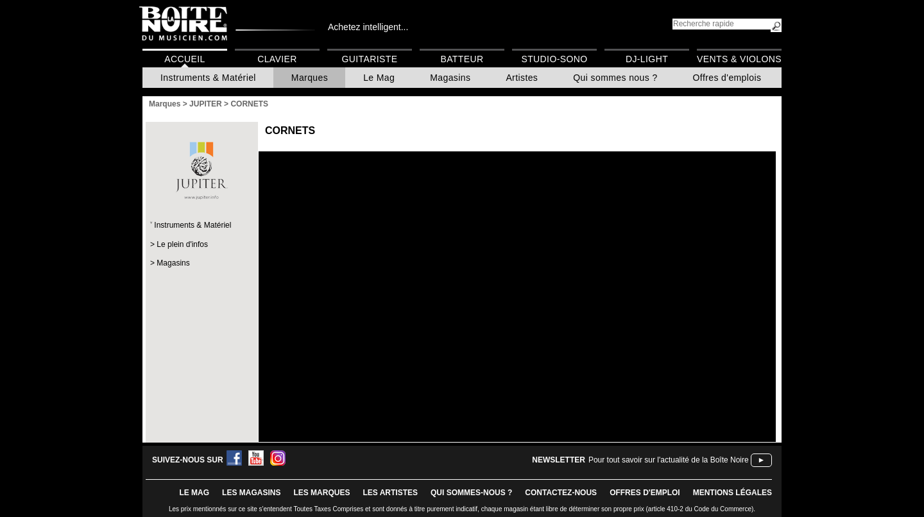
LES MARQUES (321, 492)
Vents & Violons (739, 59)
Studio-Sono (554, 59)
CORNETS (290, 130)
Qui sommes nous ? (615, 77)
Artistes (522, 77)
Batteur (461, 59)
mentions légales (732, 492)
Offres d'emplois (727, 77)
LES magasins (251, 492)
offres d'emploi (645, 492)
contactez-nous (561, 492)
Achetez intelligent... (368, 27)
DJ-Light (647, 59)
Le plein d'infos (182, 244)
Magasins (450, 77)
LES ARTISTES (390, 492)
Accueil (184, 59)
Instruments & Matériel (208, 77)
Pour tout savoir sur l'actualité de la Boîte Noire (668, 459)
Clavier (277, 59)
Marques (309, 77)
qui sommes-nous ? (471, 492)
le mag (194, 492)
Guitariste (370, 59)
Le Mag (379, 77)
